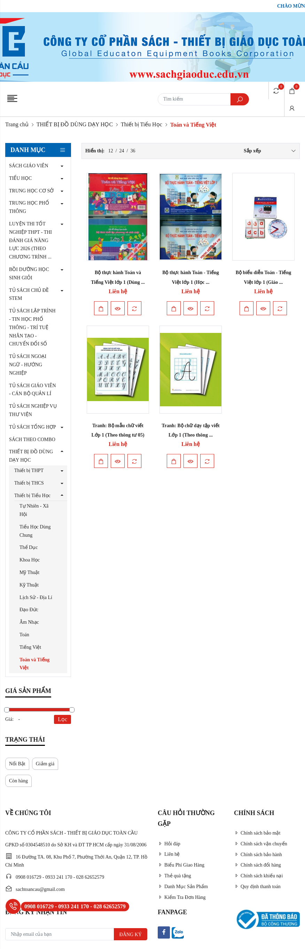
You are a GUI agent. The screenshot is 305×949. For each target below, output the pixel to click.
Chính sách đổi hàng (257, 865)
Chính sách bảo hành (258, 854)
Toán (24, 634)
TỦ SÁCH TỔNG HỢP (32, 427)
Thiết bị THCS (29, 483)
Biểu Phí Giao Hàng (181, 865)
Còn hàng (18, 780)
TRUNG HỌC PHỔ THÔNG (29, 207)
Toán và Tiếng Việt (34, 664)
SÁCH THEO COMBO (32, 439)
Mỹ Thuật (29, 572)
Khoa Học (29, 560)
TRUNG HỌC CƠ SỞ (31, 190)
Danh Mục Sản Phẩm (183, 886)
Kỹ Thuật (29, 585)
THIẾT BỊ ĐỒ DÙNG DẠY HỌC (75, 124)
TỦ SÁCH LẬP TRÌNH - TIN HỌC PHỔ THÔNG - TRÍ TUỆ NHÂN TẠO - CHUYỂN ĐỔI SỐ (32, 327)
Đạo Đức (28, 609)
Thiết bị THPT (29, 470)
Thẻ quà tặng (174, 875)
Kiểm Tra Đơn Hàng (182, 897)
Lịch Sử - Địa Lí (35, 597)
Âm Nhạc (29, 622)
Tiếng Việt (30, 647)
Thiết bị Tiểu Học (141, 124)
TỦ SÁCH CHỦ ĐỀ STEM (29, 294)
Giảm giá (45, 763)
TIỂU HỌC (20, 178)
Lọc (62, 719)
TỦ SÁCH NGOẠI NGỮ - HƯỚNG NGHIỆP (27, 365)
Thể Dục (28, 547)
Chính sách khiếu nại (258, 875)
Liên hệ (169, 854)
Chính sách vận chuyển (260, 843)
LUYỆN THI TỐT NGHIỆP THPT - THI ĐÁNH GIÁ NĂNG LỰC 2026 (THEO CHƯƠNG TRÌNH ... (30, 240)
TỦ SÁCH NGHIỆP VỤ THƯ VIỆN (33, 410)
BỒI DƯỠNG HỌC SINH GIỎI (29, 273)
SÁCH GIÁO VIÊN (28, 165)
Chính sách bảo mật (257, 833)
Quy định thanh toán (257, 886)
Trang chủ (17, 124)
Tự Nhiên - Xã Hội (33, 510)
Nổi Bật (17, 763)
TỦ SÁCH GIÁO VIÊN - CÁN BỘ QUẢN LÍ (32, 390)
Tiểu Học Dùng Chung (34, 531)
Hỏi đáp (169, 843)
